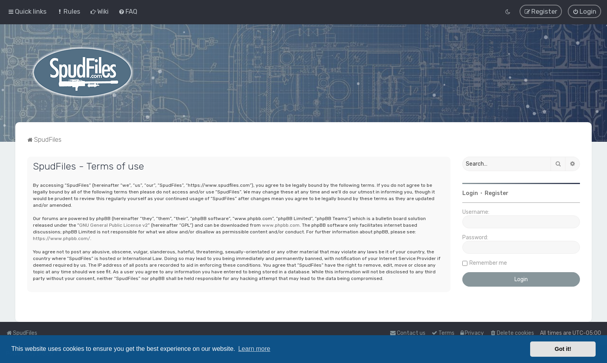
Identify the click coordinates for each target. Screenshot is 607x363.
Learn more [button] (254, 348)
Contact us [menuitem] (407, 333)
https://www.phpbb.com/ (61, 238)
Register (497, 193)
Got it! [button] (563, 349)
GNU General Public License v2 (113, 225)
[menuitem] (68, 11)
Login (470, 193)
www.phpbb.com (281, 225)
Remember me (488, 262)
